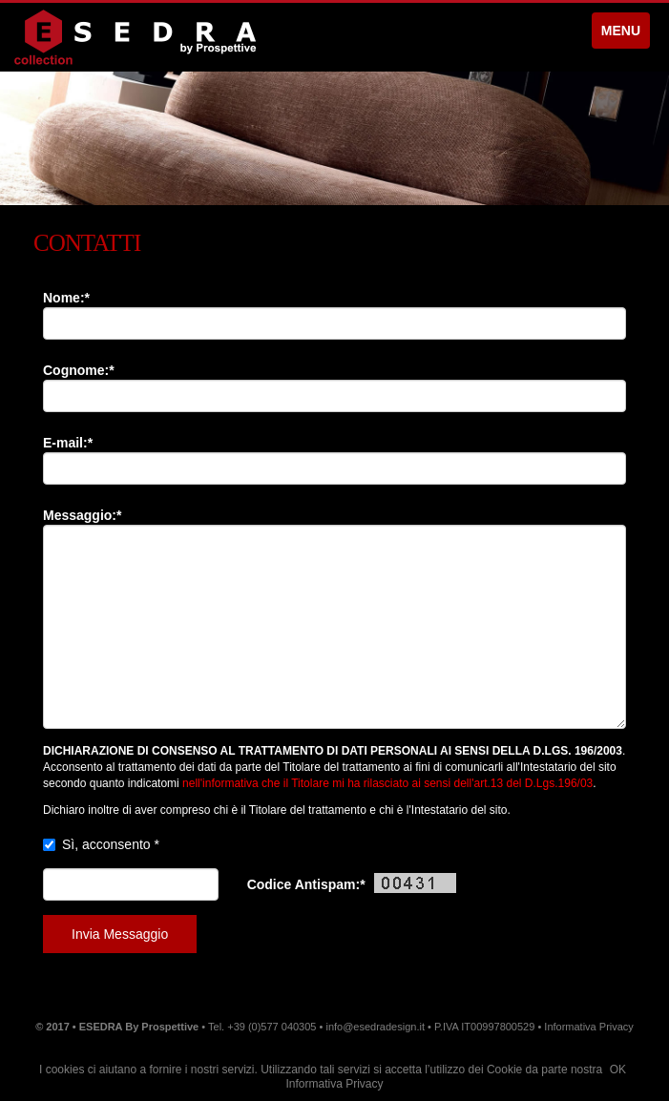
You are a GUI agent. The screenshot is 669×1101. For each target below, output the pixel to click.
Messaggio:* (82, 515)
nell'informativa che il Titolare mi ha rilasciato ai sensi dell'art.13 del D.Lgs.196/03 (387, 783)
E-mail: (68, 442)
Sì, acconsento (110, 844)
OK (618, 1069)
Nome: (66, 297)
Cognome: (79, 370)
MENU (620, 30)
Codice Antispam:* (351, 883)
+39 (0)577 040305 (271, 1026)
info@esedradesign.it (375, 1026)
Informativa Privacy (334, 1084)
